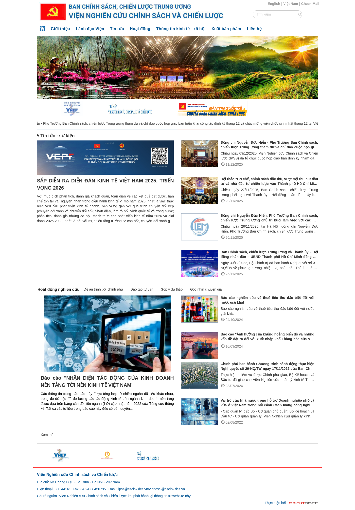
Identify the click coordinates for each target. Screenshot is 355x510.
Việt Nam (290, 4)
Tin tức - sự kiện (56, 135)
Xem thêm (48, 435)
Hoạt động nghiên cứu (58, 289)
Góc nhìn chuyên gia (206, 289)
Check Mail (310, 4)
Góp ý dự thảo (172, 289)
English (274, 4)
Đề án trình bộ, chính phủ (103, 289)
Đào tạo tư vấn (141, 289)
